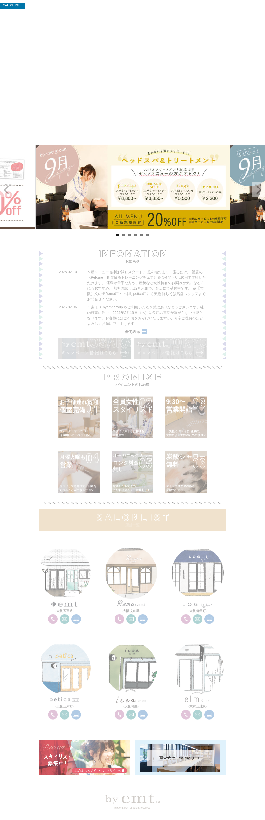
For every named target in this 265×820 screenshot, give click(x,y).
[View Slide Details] (132, 187)
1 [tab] (117, 235)
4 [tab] (135, 235)
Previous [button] (7, 185)
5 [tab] (141, 235)
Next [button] (258, 185)
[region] (132, 187)
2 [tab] (123, 235)
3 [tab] (129, 235)
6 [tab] (147, 235)
